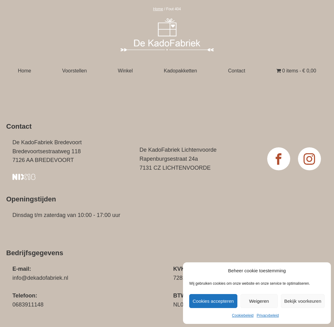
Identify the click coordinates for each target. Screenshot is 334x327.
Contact (236, 70)
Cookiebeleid (243, 315)
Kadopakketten (180, 70)
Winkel (125, 70)
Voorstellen (74, 70)
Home (158, 9)
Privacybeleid (268, 315)
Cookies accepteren (213, 301)
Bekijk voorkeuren (302, 301)
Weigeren (259, 301)
